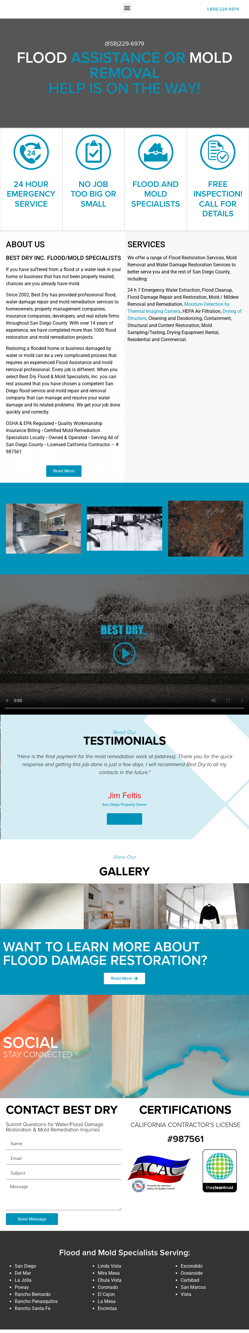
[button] (127, 9)
